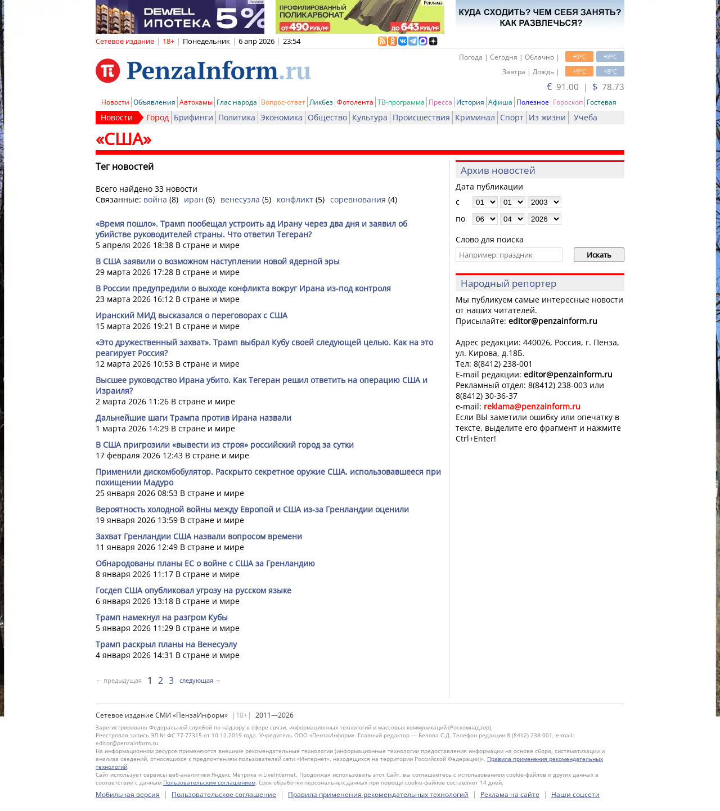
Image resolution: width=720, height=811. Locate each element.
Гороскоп (568, 102)
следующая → (200, 680)
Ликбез (321, 102)
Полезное (532, 102)
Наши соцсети (575, 794)
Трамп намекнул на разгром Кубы (162, 617)
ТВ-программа (401, 102)
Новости (115, 102)
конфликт (295, 199)
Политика (236, 117)
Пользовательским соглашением (209, 782)
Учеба (585, 117)
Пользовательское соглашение (224, 794)
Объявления (154, 102)
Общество (327, 117)
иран (194, 199)
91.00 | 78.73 (585, 86)
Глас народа (237, 102)
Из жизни (547, 117)
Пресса (440, 102)
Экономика (281, 117)
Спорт (512, 117)
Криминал (475, 117)
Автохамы (196, 102)
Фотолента (355, 102)
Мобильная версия (128, 794)
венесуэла (240, 199)
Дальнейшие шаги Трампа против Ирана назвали (193, 417)
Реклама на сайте (509, 794)
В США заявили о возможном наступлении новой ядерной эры (218, 261)
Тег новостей (125, 166)
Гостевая (601, 102)
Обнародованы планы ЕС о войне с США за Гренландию (205, 563)
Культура (370, 117)
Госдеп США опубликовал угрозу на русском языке (193, 590)
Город (157, 117)
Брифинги (193, 117)
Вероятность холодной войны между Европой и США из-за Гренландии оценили (252, 509)
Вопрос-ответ (283, 102)
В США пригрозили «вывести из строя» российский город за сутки (225, 444)
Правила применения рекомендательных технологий (378, 794)
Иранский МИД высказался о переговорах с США (191, 315)
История (470, 102)
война (155, 199)
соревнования (358, 199)
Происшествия (421, 117)
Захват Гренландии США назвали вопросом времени (199, 536)
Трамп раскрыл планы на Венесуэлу (166, 644)
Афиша (500, 102)
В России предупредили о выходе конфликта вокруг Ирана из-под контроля (243, 288)
